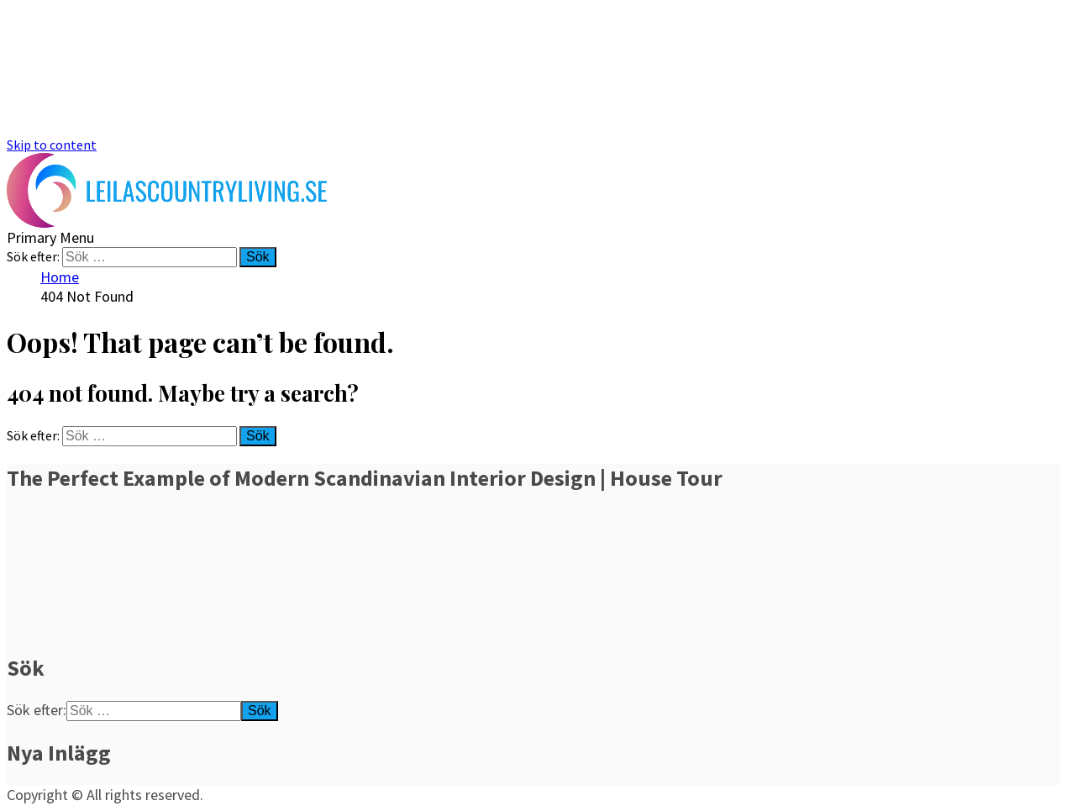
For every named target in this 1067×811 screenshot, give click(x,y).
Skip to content (52, 144)
